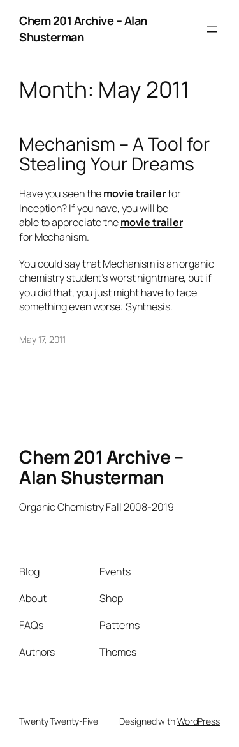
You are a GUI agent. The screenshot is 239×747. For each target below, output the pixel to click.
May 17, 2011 (42, 339)
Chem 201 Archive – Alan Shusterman (83, 29)
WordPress (198, 721)
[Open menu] (212, 29)
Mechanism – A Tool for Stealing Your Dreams (114, 154)
